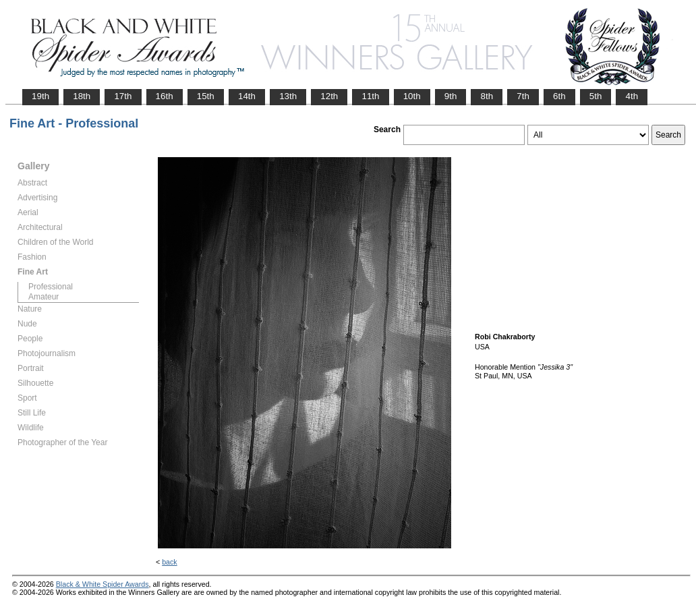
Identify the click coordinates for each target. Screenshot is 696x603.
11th (370, 96)
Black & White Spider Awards (102, 584)
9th (451, 96)
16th (164, 96)
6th (559, 96)
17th (123, 96)
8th (486, 96)
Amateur (43, 297)
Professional (50, 286)
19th (40, 96)
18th (81, 96)
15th (206, 96)
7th (523, 96)
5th (596, 96)
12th (329, 96)
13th (288, 96)
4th (631, 96)
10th (412, 96)
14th (247, 96)
